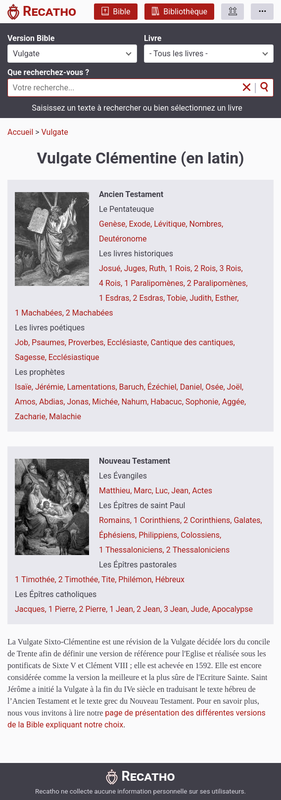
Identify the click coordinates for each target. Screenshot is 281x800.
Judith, (202, 298)
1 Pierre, (63, 609)
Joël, (235, 387)
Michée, (106, 401)
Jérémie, (51, 387)
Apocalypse (232, 609)
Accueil (20, 132)
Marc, (144, 490)
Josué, (111, 268)
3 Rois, (230, 268)
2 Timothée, (79, 579)
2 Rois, (206, 268)
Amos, (27, 401)
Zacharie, (32, 416)
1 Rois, (181, 268)
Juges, (136, 268)
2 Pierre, (94, 609)
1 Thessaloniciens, (132, 550)
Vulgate (55, 132)
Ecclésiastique (73, 357)
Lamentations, (93, 387)
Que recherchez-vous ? (48, 72)
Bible (115, 11)
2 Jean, (150, 609)
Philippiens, (160, 535)
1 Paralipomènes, (155, 283)
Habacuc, (168, 401)
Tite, (109, 579)
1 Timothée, (36, 579)
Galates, (248, 520)
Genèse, (114, 224)
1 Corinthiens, (159, 520)
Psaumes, (50, 342)
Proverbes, (87, 342)
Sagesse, (31, 357)
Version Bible (30, 38)
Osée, (216, 387)
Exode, (141, 224)
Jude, (201, 609)
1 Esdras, (116, 298)
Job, (23, 342)
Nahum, (135, 401)
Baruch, (133, 387)
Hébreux (170, 579)
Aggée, (234, 401)
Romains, (116, 520)
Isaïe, (25, 387)
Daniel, (192, 387)
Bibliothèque (179, 11)
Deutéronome (122, 238)
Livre (152, 38)
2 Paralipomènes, (217, 283)
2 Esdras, (150, 298)
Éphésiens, (119, 535)
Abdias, (53, 401)
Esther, (227, 298)
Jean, (181, 490)
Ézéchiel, (163, 387)
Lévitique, (171, 224)
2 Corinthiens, (209, 520)
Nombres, (206, 224)
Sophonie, (204, 401)
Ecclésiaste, (129, 342)
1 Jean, (123, 609)
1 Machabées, (40, 313)
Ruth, (159, 268)
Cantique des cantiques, (193, 342)
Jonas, (79, 401)
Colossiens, (201, 535)
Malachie (65, 416)
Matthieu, (116, 490)
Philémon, (136, 579)
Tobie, (178, 298)
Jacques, (31, 609)
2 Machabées (89, 313)
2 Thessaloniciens (198, 550)
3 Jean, (177, 609)
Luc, (163, 490)
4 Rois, (111, 283)
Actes (202, 490)
